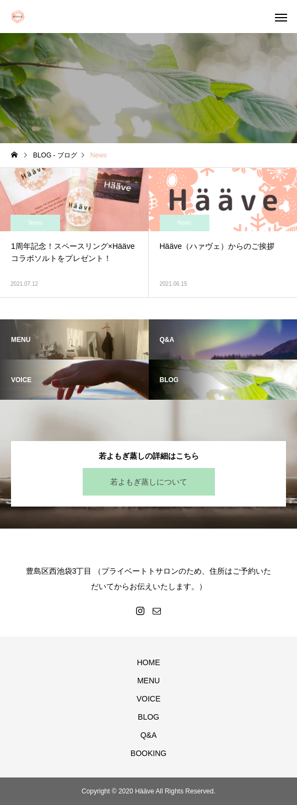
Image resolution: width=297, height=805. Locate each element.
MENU (148, 680)
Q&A (149, 735)
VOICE (149, 698)
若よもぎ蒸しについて (148, 481)
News (35, 223)
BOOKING (148, 753)
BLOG (148, 716)
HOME (148, 662)
